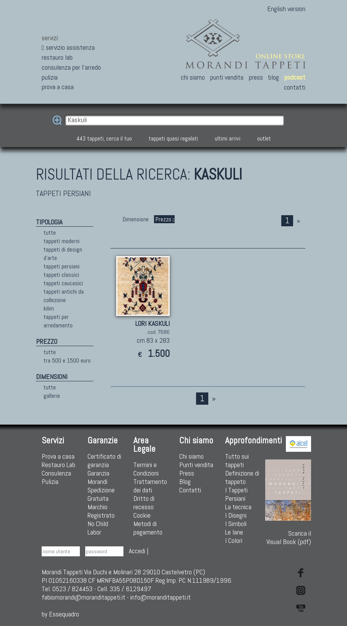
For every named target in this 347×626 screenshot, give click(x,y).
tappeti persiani (61, 266)
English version (286, 8)
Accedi (137, 550)
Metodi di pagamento (147, 527)
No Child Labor (98, 527)
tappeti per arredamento (58, 321)
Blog (185, 481)
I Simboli (235, 523)
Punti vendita (196, 464)
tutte (50, 233)
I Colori (233, 540)
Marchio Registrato (101, 511)
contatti (294, 87)
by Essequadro (60, 614)
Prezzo (164, 219)
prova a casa (58, 86)
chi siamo (193, 77)
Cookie (142, 515)
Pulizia (50, 481)
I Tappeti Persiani (236, 494)
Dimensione (135, 219)
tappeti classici (61, 275)
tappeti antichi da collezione (64, 296)
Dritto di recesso (143, 502)
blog (273, 77)
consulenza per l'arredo (71, 67)
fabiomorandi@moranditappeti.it (83, 597)
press (256, 77)
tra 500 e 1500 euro (67, 360)
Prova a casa (58, 456)
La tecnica (238, 506)
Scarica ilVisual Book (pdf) (288, 502)
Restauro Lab (58, 464)
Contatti (190, 489)
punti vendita (226, 77)
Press (186, 473)
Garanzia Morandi (98, 477)
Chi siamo (191, 456)
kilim (49, 308)
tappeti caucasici (63, 283)
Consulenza (56, 473)
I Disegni (235, 515)
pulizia (50, 77)
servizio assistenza (68, 47)
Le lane (234, 532)
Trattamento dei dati (150, 485)
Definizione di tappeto (242, 477)
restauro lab (57, 57)
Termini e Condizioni (146, 468)
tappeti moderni (61, 241)
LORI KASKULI (152, 323)
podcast (294, 77)
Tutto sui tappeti (237, 460)
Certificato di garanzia (104, 460)
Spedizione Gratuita (101, 494)
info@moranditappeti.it (160, 597)
